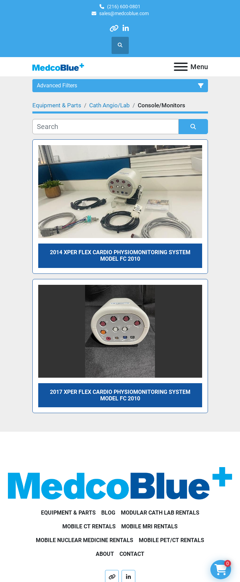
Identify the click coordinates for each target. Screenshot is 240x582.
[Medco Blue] (120, 482)
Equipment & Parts (68, 512)
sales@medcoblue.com (124, 13)
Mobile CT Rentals (89, 526)
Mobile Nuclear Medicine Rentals (84, 540)
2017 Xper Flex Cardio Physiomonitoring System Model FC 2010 (120, 395)
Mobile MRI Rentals (149, 526)
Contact (131, 554)
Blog (108, 512)
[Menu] (181, 67)
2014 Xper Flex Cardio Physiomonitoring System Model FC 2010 (120, 255)
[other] (113, 28)
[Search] (105, 126)
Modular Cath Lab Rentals (160, 512)
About (105, 554)
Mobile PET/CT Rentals (171, 540)
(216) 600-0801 (123, 6)
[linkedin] (126, 28)
